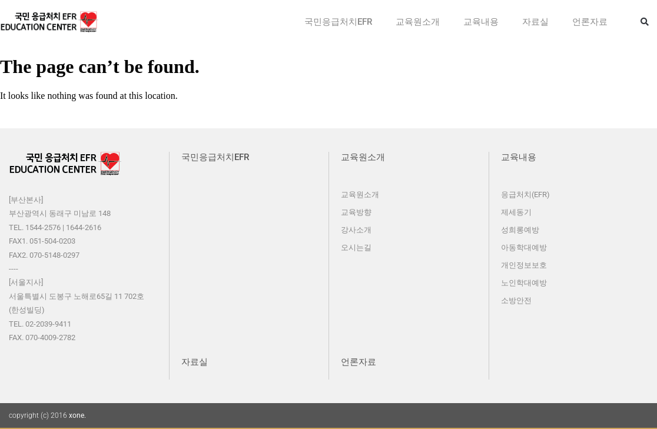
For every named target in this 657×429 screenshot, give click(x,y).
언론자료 (590, 21)
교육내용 (481, 21)
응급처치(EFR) (525, 194)
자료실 (535, 21)
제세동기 (516, 212)
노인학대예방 (524, 282)
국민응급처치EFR (338, 21)
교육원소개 (418, 21)
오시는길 (356, 247)
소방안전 (516, 300)
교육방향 (356, 212)
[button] (644, 21)
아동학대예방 (524, 247)
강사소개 (356, 229)
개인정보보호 (524, 265)
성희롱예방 (520, 229)
